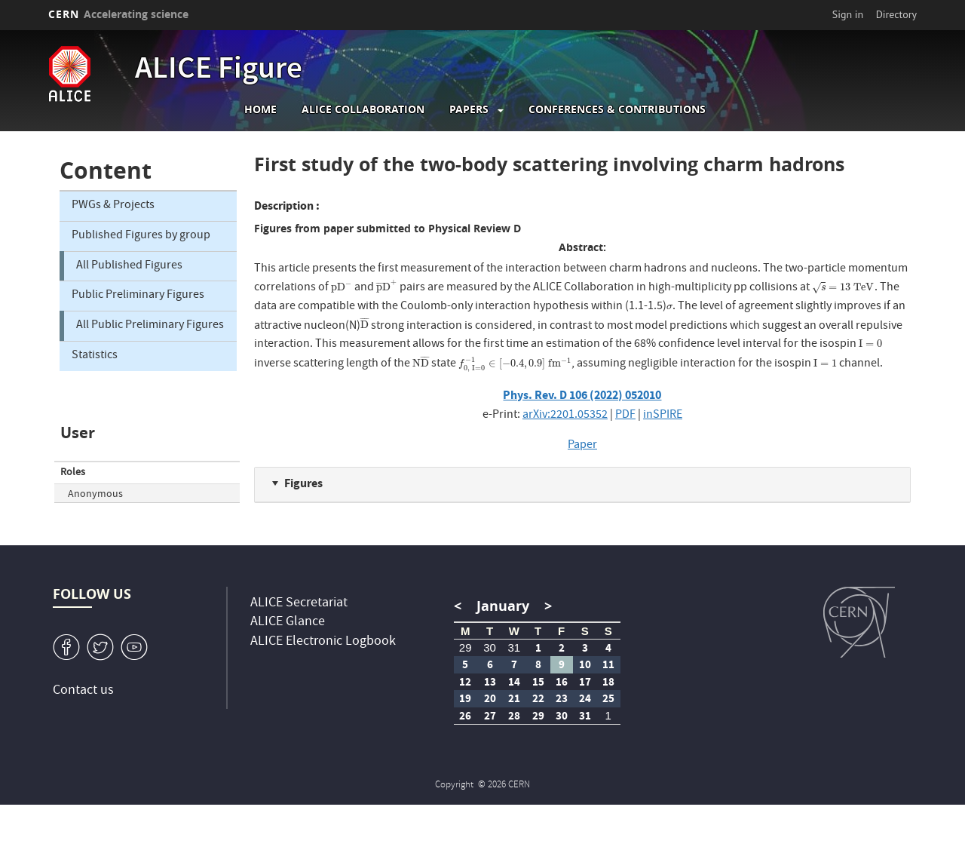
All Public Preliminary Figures (150, 326)
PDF (625, 415)
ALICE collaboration (363, 109)
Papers (469, 109)
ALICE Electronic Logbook (323, 642)
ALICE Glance (287, 622)
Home (260, 109)
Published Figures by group (141, 236)
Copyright (455, 785)
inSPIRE (662, 415)
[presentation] (341, 288)
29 (465, 647)
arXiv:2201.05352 (565, 415)
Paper (582, 446)
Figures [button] (303, 483)
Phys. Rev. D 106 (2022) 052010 (582, 395)
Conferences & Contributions (617, 109)
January (503, 606)
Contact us (83, 691)
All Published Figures (129, 266)
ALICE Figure (218, 71)
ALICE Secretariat (299, 604)
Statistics (95, 356)
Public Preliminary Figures (138, 296)
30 (489, 647)
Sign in (848, 14)
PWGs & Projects (113, 206)
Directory (896, 14)
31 (513, 647)
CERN (118, 14)
